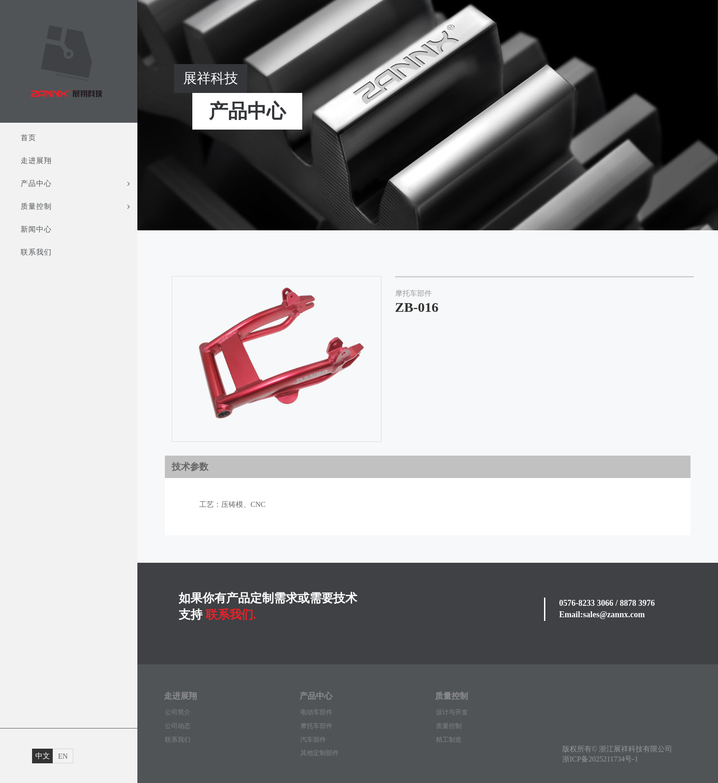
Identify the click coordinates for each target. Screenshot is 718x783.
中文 (42, 756)
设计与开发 (452, 712)
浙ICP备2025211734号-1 (600, 759)
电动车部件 (316, 712)
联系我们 (177, 739)
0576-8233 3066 (586, 603)
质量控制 (449, 726)
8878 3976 (637, 603)
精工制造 (449, 739)
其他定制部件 (319, 753)
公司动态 (177, 726)
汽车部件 (313, 739)
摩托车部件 (316, 726)
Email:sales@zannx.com (602, 614)
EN (63, 756)
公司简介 (177, 712)
